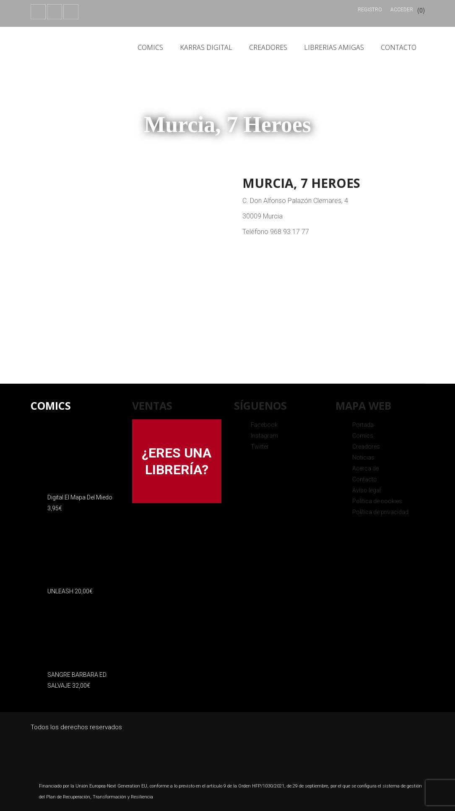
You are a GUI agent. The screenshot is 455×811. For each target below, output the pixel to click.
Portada (363, 424)
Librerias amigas (334, 47)
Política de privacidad (380, 512)
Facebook (264, 424)
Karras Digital (206, 47)
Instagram (264, 435)
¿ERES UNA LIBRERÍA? (176, 461)
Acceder (401, 10)
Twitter (260, 446)
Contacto (398, 47)
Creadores (268, 47)
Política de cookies (377, 501)
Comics (150, 47)
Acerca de (365, 468)
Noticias (363, 457)
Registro (370, 10)
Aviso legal (366, 490)
